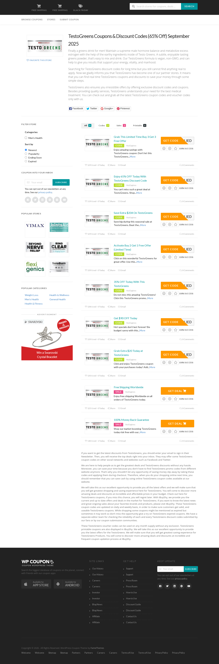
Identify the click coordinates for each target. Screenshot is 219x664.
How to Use (131, 592)
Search (189, 6)
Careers (96, 580)
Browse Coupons (32, 19)
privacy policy (45, 192)
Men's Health (32, 299)
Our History (97, 568)
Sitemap (52, 653)
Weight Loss (31, 295)
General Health (57, 299)
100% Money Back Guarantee (131, 419)
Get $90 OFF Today (125, 318)
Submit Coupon (69, 19)
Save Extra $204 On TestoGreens (133, 212)
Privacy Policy (161, 653)
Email (122, 165)
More (133, 156)
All (87, 125)
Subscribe (61, 182)
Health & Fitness (34, 303)
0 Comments (186, 165)
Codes (104, 125)
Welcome (26, 653)
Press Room (131, 580)
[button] (76, 108)
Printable (139, 125)
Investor (96, 592)
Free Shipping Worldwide (128, 387)
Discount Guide (133, 604)
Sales (121, 125)
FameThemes (97, 648)
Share (111, 165)
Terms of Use (127, 653)
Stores (51, 19)
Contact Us (131, 616)
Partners (76, 653)
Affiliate (96, 616)
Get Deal (177, 390)
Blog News (97, 604)
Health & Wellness (59, 295)
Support (129, 568)
